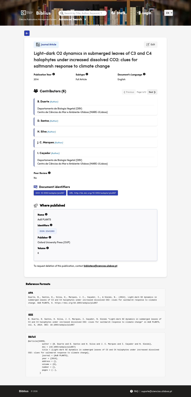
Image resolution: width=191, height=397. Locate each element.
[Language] (168, 13)
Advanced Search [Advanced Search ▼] (73, 19)
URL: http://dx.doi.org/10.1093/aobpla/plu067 (92, 192)
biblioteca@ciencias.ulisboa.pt (100, 265)
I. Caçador (43, 153)
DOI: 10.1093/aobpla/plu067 (50, 192)
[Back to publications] (27, 33)
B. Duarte (43, 101)
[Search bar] (85, 13)
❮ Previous (129, 91)
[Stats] (118, 12)
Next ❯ (152, 91)
